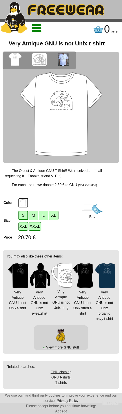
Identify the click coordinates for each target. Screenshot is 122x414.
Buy (92, 217)
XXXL (34, 226)
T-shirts (61, 382)
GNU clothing (61, 372)
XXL (23, 226)
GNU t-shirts (61, 377)
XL (53, 215)
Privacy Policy (68, 401)
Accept (61, 411)
